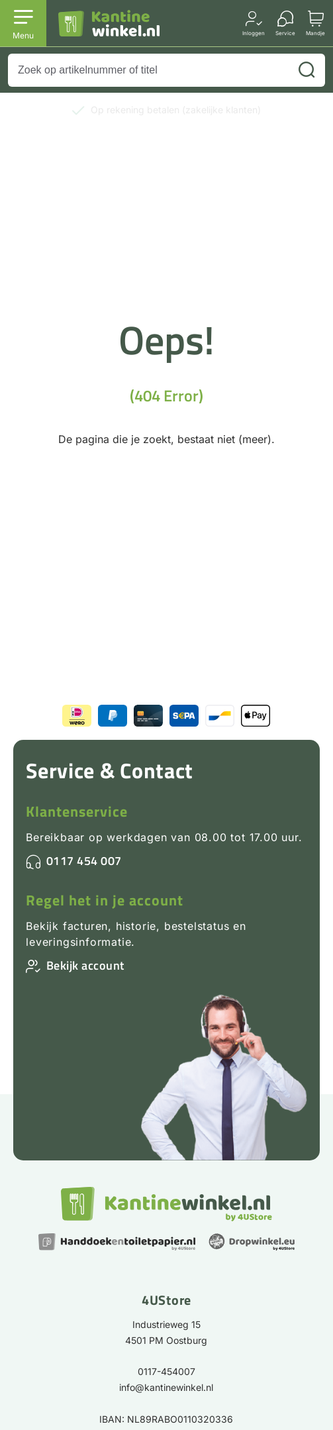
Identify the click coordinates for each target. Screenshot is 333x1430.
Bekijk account (85, 965)
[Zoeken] (306, 70)
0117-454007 (166, 1371)
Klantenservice (77, 811)
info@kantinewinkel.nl (166, 1387)
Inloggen (253, 33)
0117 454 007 (84, 861)
